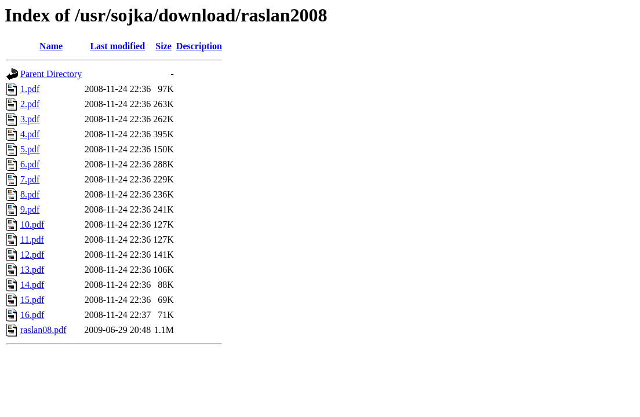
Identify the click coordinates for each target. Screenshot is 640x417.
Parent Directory (51, 74)
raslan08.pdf (43, 330)
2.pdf (29, 104)
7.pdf (29, 179)
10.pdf (32, 224)
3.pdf (29, 119)
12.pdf (32, 254)
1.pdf (29, 89)
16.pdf (32, 315)
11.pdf (32, 239)
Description (199, 46)
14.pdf (32, 285)
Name (51, 46)
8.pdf (29, 194)
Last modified (117, 46)
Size (163, 46)
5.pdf (29, 149)
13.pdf (32, 270)
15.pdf (32, 300)
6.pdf (29, 164)
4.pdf (29, 134)
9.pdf (29, 209)
